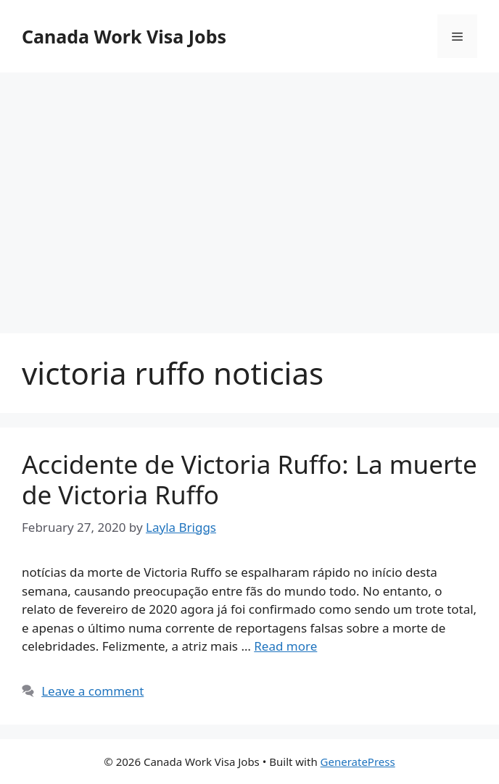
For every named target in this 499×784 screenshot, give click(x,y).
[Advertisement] (249, 188)
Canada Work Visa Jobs (124, 36)
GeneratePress (358, 761)
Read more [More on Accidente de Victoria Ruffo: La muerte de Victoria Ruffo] (285, 646)
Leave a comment (92, 691)
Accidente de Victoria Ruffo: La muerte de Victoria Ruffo (249, 479)
